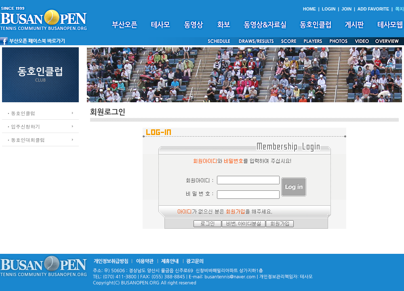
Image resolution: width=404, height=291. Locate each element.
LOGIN (329, 8)
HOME (309, 8)
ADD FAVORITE (373, 8)
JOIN (346, 8)
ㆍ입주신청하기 (23, 126)
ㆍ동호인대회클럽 (25, 139)
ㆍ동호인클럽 (20, 113)
